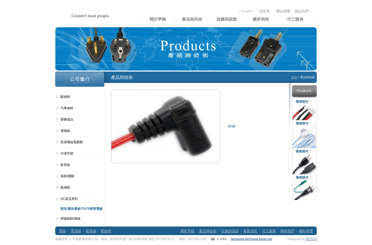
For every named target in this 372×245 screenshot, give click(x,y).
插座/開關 (67, 176)
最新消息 (250, 231)
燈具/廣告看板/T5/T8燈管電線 (81, 208)
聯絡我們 (287, 231)
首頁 (294, 77)
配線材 (65, 96)
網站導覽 (306, 231)
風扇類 (65, 187)
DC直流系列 (69, 198)
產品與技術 (208, 231)
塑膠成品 (66, 119)
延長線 (65, 164)
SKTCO (311, 239)
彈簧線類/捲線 (70, 218)
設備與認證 (230, 231)
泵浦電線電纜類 (71, 142)
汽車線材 (66, 108)
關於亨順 (187, 231)
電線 (62, 231)
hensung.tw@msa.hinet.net (251, 239)
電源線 (65, 130)
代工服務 (269, 231)
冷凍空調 (66, 153)
